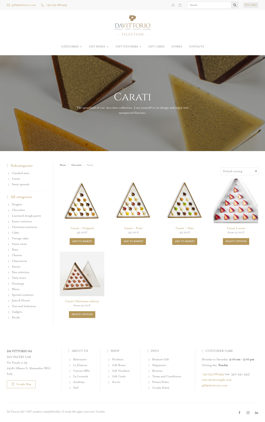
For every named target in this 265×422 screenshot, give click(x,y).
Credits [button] (100, 411)
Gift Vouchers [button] (128, 46)
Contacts (196, 46)
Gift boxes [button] (99, 46)
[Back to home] (132, 25)
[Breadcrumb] (239, 171)
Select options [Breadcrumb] (236, 241)
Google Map (21, 384)
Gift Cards (156, 46)
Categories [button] (71, 46)
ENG (254, 5)
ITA (247, 5)
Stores (176, 46)
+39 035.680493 (54, 5)
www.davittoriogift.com (217, 380)
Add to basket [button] (82, 241)
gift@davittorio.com (21, 5)
